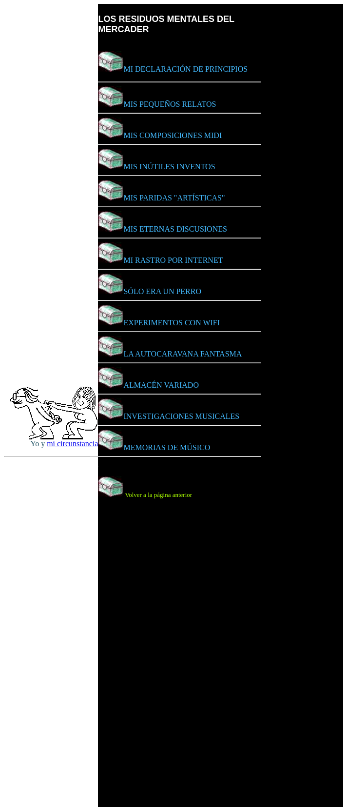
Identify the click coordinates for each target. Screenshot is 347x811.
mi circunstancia (72, 443)
